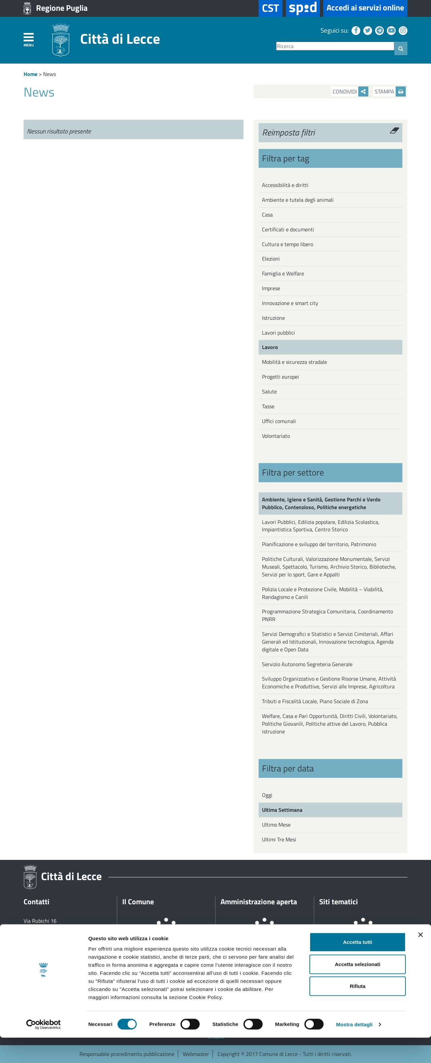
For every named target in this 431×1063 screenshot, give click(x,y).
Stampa (390, 91)
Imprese (271, 288)
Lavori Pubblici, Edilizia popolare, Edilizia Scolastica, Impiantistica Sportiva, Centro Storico (320, 526)
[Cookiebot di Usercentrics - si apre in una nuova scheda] (43, 1050)
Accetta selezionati (357, 989)
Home (30, 74)
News (49, 74)
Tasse (268, 406)
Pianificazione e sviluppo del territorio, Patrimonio (319, 544)
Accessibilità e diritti (285, 185)
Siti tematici (338, 901)
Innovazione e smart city (290, 303)
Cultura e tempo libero (287, 244)
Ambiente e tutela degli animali (298, 200)
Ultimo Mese (276, 825)
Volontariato (276, 436)
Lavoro (270, 347)
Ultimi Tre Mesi (279, 839)
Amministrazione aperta (259, 901)
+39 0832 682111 (52, 936)
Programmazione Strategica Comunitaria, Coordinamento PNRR (327, 615)
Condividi (350, 91)
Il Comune (138, 901)
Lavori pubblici (278, 333)
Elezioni (271, 259)
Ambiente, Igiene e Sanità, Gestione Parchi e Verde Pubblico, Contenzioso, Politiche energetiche (321, 503)
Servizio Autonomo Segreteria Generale (307, 664)
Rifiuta (358, 1011)
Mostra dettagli (354, 1050)
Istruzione (273, 318)
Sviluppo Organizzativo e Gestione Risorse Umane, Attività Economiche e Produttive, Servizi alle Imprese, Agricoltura (329, 682)
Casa (267, 215)
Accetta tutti (357, 967)
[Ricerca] (335, 46)
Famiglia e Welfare (283, 273)
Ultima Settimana (282, 810)
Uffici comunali (279, 421)
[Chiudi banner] (420, 960)
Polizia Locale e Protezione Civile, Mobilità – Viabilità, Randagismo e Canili (323, 593)
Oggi (267, 795)
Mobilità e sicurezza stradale (294, 362)
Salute (269, 391)
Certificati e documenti (288, 229)
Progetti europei (280, 377)
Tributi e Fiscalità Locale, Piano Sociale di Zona (315, 701)
